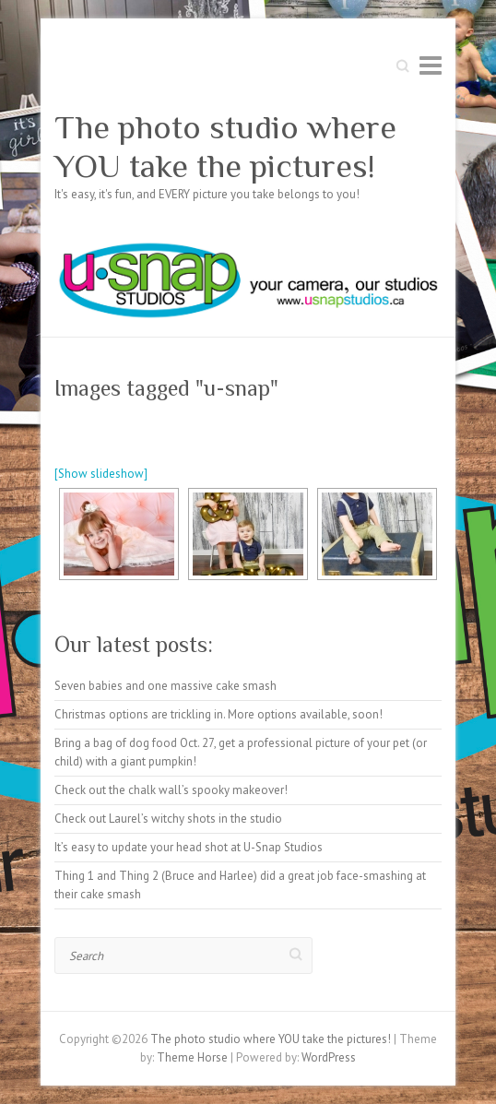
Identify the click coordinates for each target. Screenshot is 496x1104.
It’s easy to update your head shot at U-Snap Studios (188, 847)
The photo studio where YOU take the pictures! (225, 146)
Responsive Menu (430, 65)
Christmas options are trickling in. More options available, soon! (218, 714)
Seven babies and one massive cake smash (165, 686)
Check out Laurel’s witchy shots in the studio (168, 818)
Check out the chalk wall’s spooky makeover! (171, 790)
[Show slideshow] (101, 473)
